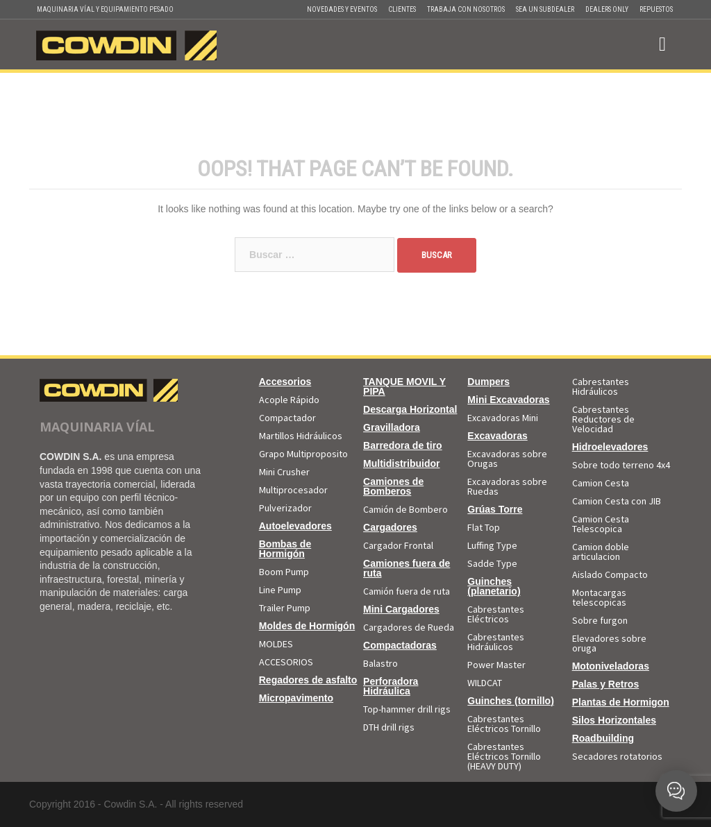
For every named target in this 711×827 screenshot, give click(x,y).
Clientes (402, 9)
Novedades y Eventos (342, 9)
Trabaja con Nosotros (466, 9)
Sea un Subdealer (545, 9)
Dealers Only (606, 9)
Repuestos (656, 9)
